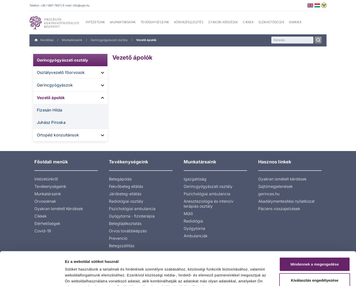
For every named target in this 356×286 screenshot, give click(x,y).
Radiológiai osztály (126, 201)
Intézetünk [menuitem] (95, 22)
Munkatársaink (72, 40)
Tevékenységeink (50, 186)
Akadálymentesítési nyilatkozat (286, 201)
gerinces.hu (269, 193)
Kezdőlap (43, 40)
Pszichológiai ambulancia (132, 208)
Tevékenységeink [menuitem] (155, 22)
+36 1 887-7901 (50, 5)
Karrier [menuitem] (295, 22)
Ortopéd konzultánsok (58, 134)
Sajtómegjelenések (275, 186)
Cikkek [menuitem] (248, 22)
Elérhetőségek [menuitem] (271, 22)
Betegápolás (120, 178)
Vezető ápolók (51, 97)
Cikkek (40, 216)
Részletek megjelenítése (281, 276)
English (310, 5)
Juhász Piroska (51, 122)
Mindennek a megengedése (314, 233)
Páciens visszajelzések (279, 208)
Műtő (188, 213)
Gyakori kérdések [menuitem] (223, 22)
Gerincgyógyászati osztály (109, 40)
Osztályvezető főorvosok (61, 72)
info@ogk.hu (81, 5)
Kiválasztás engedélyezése (314, 250)
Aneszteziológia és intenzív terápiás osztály (208, 204)
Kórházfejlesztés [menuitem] (188, 22)
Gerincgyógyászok (55, 85)
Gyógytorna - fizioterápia (132, 216)
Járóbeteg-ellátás (125, 193)
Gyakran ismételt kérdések (282, 178)
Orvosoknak (45, 201)
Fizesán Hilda (49, 110)
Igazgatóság (195, 178)
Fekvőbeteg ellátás (126, 186)
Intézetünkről (46, 178)
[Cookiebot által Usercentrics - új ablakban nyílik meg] (32, 276)
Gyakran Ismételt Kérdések (58, 208)
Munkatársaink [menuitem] (123, 22)
